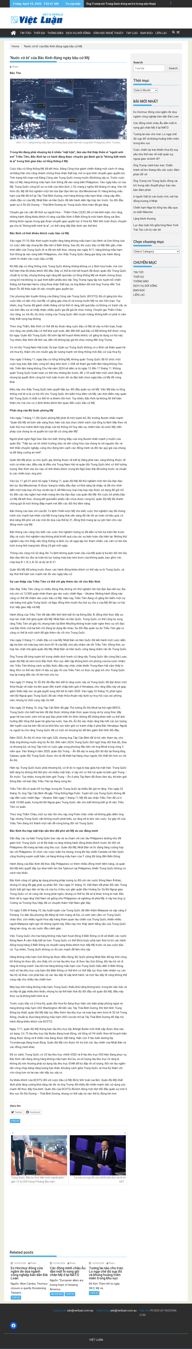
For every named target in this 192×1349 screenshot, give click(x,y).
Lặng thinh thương (144, 218)
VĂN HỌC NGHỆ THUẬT (108, 33)
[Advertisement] (68, 1217)
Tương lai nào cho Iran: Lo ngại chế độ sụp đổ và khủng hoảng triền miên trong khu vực (156, 138)
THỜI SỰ (39, 33)
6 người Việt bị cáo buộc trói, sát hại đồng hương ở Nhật (120, 3)
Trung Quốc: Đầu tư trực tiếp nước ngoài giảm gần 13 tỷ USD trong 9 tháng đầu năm (39, 1159)
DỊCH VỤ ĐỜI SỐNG (78, 33)
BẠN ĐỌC (146, 33)
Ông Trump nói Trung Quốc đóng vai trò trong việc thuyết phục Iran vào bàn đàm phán (155, 185)
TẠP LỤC (131, 33)
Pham (15, 66)
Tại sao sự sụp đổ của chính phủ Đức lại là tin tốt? (98, 1159)
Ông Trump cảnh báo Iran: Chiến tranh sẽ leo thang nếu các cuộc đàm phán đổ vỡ (156, 170)
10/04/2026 (20, 1263)
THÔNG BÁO (55, 33)
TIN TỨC (25, 33)
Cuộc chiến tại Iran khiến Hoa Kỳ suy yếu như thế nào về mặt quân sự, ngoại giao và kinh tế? (155, 154)
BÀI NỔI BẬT (57, 1294)
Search (138, 62)
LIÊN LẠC (161, 33)
